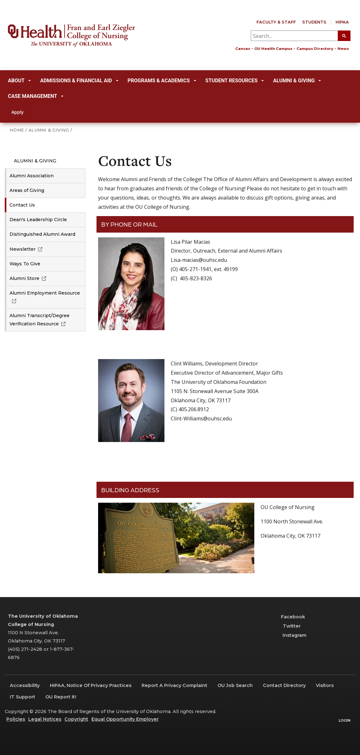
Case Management (35, 96)
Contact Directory (284, 685)
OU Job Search (235, 685)
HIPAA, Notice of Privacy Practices (90, 685)
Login (344, 720)
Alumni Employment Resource (45, 296)
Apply (14, 112)
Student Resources (234, 81)
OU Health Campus (273, 48)
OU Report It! (60, 697)
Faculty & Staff (276, 22)
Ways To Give (25, 264)
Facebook (290, 617)
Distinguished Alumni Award (42, 234)
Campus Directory (315, 48)
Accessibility (25, 685)
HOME (17, 130)
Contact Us (22, 205)
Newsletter (27, 249)
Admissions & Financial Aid (79, 81)
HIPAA (342, 22)
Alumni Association (32, 176)
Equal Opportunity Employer (125, 719)
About (19, 81)
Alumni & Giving (297, 81)
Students (314, 22)
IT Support (22, 697)
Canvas (242, 48)
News (343, 48)
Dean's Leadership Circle (38, 219)
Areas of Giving (27, 190)
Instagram (290, 635)
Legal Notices (44, 719)
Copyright (76, 719)
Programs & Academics (162, 81)
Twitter (288, 626)
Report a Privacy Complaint (174, 685)
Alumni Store (29, 278)
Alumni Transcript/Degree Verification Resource (40, 319)
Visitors (325, 685)
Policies (15, 719)
